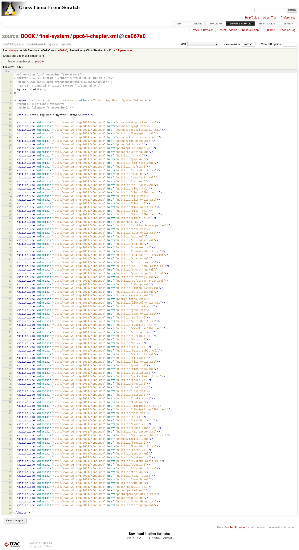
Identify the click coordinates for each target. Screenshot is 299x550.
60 (10, 292)
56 (10, 277)
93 (10, 413)
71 (10, 332)
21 (10, 148)
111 (9, 480)
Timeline (196, 23)
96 (10, 424)
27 (10, 170)
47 (10, 244)
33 (10, 192)
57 (10, 281)
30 (10, 181)
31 (10, 185)
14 (10, 123)
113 (9, 487)
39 (10, 215)
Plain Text (134, 538)
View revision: (232, 44)
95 (10, 421)
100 (9, 439)
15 (10, 126)
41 (10, 222)
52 (10, 262)
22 (10, 152)
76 (10, 351)
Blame (271, 30)
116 (9, 498)
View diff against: (279, 44)
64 (10, 306)
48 (10, 248)
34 (10, 196)
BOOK (28, 36)
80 (10, 365)
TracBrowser (237, 528)
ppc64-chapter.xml (95, 36)
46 (10, 240)
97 (10, 428)
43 (10, 229)
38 (10, 211)
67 (10, 318)
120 (9, 513)
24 (10, 159)
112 (9, 483)
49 (10, 251)
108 (9, 468)
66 (10, 314)
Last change (10, 50)
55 (10, 273)
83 (10, 376)
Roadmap (215, 23)
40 (10, 218)
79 (10, 362)
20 (10, 145)
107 (9, 465)
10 (10, 108)
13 (10, 119)
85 (10, 384)
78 (10, 358)
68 (10, 321)
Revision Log (288, 30)
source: (11, 36)
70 (10, 329)
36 (10, 204)
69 (10, 325)
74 (10, 343)
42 (10, 225)
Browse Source (240, 23)
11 (10, 111)
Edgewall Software (42, 546)
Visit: (183, 44)
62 (10, 299)
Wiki (179, 23)
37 (10, 207)
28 (10, 174)
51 (10, 259)
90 (10, 402)
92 (10, 410)
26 (10, 167)
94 (10, 417)
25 (10, 163)
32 (10, 189)
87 (10, 391)
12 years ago (124, 50)
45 (10, 237)
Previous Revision (203, 30)
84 (10, 380)
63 (10, 303)
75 (10, 347)
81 (10, 369)
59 (10, 288)
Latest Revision (228, 30)
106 (9, 461)
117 (9, 502)
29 (10, 178)
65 (10, 310)
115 (9, 494)
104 (9, 454)
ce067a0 (135, 36)
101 (9, 443)
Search (288, 23)
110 (9, 476)
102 (9, 446)
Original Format (160, 538)
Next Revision (250, 30)
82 (10, 373)
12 (10, 115)
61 (10, 295)
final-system (54, 36)
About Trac (269, 17)
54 (10, 270)
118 (9, 505)
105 (9, 457)
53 (10, 266)
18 (10, 137)
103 (9, 450)
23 (10, 156)
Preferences (288, 17)
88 (10, 395)
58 (10, 285)
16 (10, 130)
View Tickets (267, 23)
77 (10, 354)
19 (10, 141)
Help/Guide (252, 17)
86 (10, 387)
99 (10, 435)
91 (10, 406)
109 (9, 472)
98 (10, 432)
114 (9, 491)
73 (10, 340)
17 (10, 134)
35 (10, 200)
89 (10, 399)
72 (10, 336)
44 (10, 233)
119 (9, 509)
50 (10, 255)
